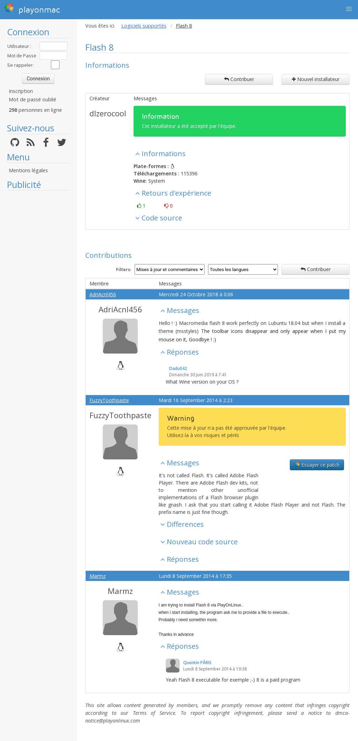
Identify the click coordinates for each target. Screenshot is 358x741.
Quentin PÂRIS (197, 663)
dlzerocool (108, 113)
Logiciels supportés (143, 25)
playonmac (32, 9)
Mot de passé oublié (32, 99)
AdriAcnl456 (103, 294)
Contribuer (239, 79)
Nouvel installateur (315, 79)
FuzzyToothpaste (109, 400)
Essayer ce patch (316, 464)
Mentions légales (28, 170)
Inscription (21, 91)
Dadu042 (178, 368)
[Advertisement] (38, 299)
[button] (349, 9)
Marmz (98, 576)
